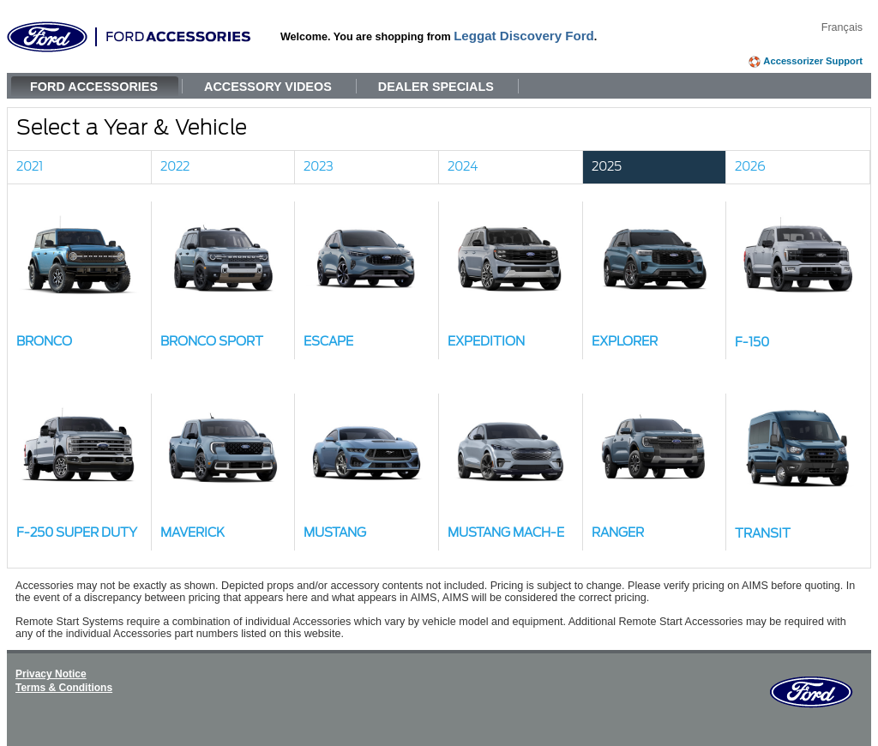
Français (842, 27)
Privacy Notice (51, 674)
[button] (80, 280)
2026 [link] (750, 166)
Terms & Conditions (63, 688)
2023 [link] (319, 166)
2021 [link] (29, 166)
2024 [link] (463, 166)
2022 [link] (174, 166)
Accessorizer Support (813, 61)
